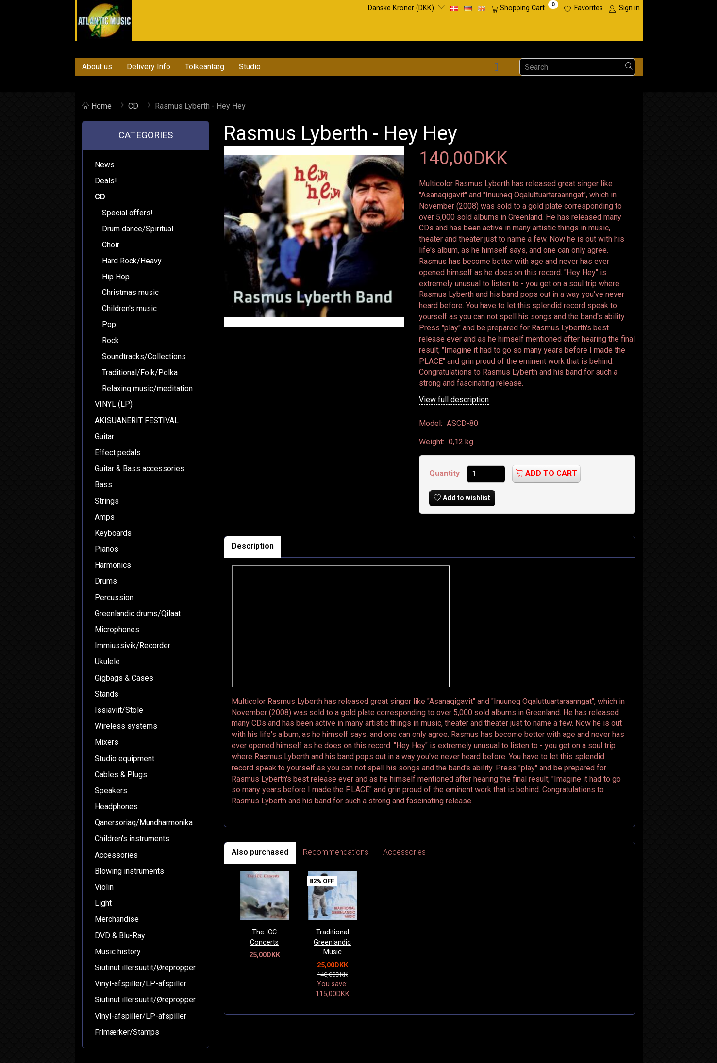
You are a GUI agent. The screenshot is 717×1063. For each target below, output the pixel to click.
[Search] (629, 67)
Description (253, 546)
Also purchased (260, 852)
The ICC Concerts (264, 937)
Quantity (445, 473)
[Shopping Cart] (524, 8)
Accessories (404, 852)
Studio (250, 66)
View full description (454, 399)
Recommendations (335, 852)
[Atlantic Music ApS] (104, 19)
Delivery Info (148, 66)
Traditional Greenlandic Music (332, 942)
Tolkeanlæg (204, 66)
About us (97, 66)
